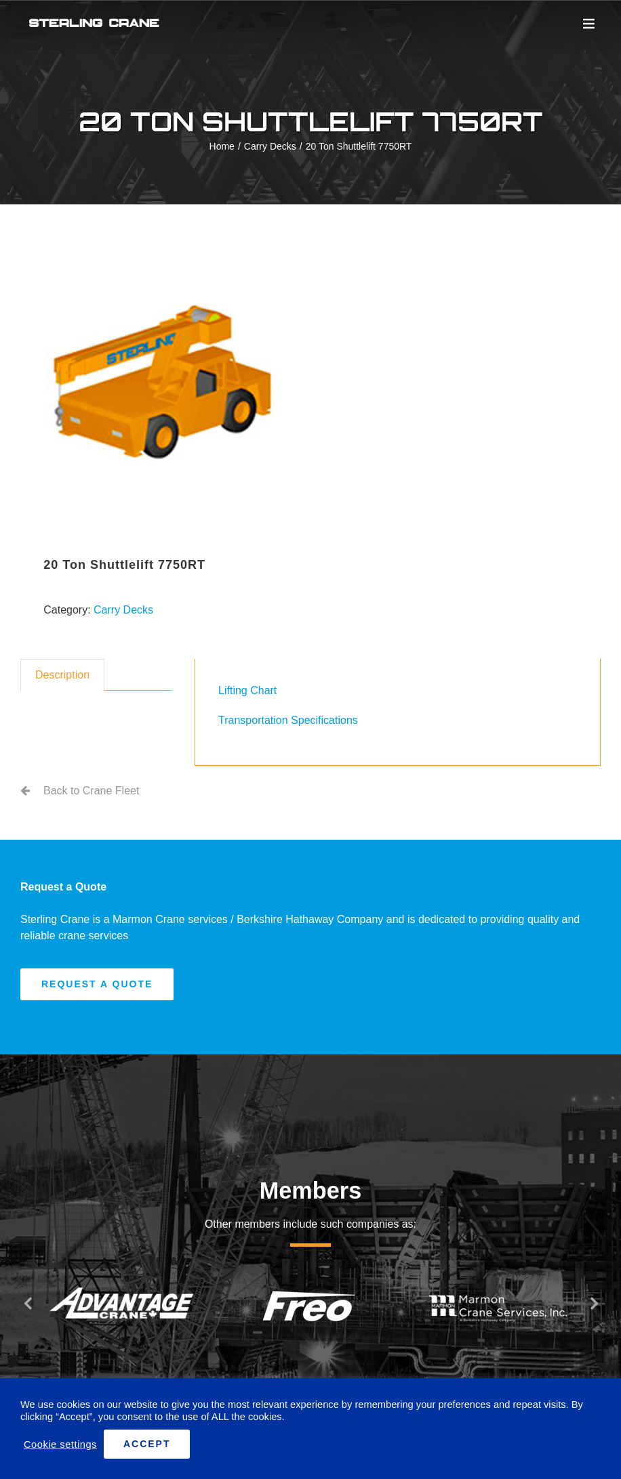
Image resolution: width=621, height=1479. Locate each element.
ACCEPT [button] (147, 1443)
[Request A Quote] (97, 984)
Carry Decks (123, 610)
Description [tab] (62, 675)
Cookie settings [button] (60, 1444)
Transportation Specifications (288, 720)
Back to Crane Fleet (91, 790)
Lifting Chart (247, 690)
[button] (27, 1303)
